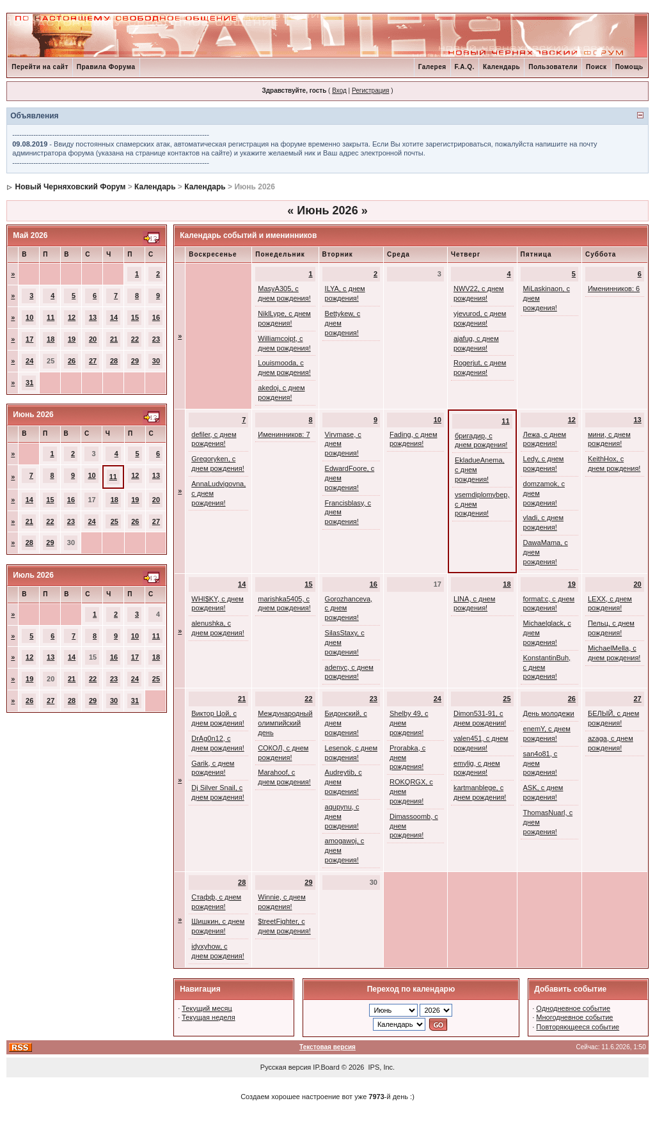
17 (29, 339)
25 (114, 521)
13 (93, 317)
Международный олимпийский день (285, 723)
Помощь (629, 66)
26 (71, 361)
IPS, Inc (380, 1067)
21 (114, 339)
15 (135, 317)
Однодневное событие (573, 1008)
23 (156, 339)
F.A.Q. (465, 66)
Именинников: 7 (284, 434)
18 (50, 339)
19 (71, 339)
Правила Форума (106, 66)
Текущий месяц (207, 1008)
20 (93, 339)
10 (29, 317)
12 (71, 317)
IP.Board (326, 1067)
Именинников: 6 (614, 288)
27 (93, 361)
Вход (339, 90)
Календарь (501, 66)
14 (114, 317)
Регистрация (370, 90)
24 (29, 361)
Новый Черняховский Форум (70, 186)
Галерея (432, 66)
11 (50, 317)
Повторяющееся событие (577, 1027)
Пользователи (553, 66)
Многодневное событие (574, 1017)
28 (114, 361)
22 (135, 339)
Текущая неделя (208, 1017)
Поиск (596, 66)
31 (29, 382)
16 (156, 317)
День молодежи (548, 713)
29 (135, 361)
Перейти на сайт (40, 66)
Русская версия (285, 1067)
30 (156, 361)
